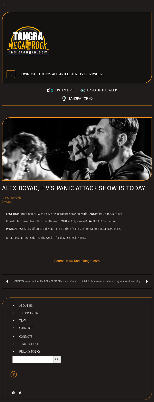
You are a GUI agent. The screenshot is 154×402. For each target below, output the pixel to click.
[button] (4, 4)
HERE (80, 238)
